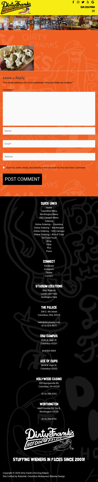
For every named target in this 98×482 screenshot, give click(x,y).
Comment (8, 90)
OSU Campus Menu (49, 217)
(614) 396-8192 (49, 419)
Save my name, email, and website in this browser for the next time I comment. (46, 167)
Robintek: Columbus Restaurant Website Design (41, 476)
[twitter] (84, 2)
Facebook (49, 266)
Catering (49, 221)
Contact (49, 276)
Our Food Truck (49, 237)
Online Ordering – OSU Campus (49, 231)
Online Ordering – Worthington (49, 227)
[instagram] (79, 2)
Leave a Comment (12, 41)
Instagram (49, 269)
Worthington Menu (49, 214)
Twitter (49, 272)
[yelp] (88, 2)
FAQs (49, 244)
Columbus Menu (49, 211)
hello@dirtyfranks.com (49, 322)
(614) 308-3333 (49, 393)
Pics (49, 248)
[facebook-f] (74, 2)
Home (49, 207)
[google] (93, 2)
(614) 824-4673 (49, 325)
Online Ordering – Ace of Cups (49, 234)
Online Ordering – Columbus (49, 224)
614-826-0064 (49, 350)
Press (49, 251)
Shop (48, 241)
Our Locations (88, 7)
